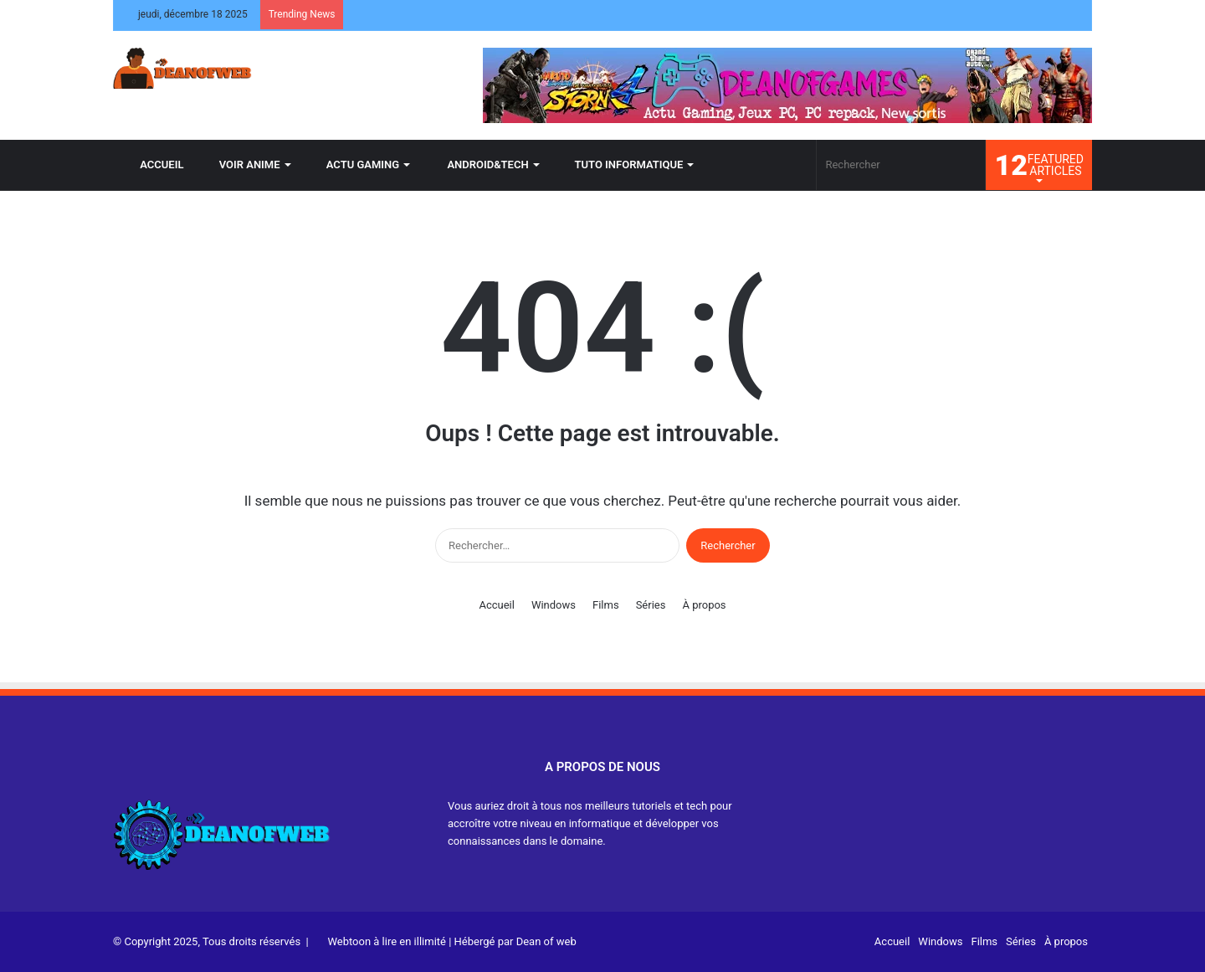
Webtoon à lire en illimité (386, 941)
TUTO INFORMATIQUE (622, 164)
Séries (651, 605)
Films (605, 605)
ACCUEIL (154, 164)
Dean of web (546, 941)
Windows (553, 605)
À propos (704, 605)
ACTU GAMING (356, 164)
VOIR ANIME (243, 164)
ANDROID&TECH (480, 164)
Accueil (496, 605)
